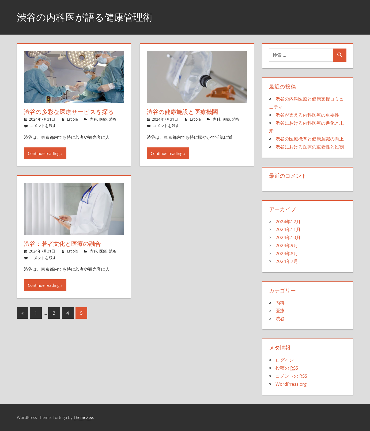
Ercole (72, 119)
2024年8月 (286, 253)
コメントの (291, 376)
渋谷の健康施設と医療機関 (182, 111)
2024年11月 (288, 229)
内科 (93, 119)
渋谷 (112, 119)
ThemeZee (83, 417)
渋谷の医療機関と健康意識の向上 (309, 139)
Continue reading (43, 153)
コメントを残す (43, 125)
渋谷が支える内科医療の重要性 (307, 115)
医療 (103, 119)
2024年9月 (286, 245)
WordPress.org (291, 384)
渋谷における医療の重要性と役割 (309, 147)
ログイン (284, 360)
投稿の (286, 368)
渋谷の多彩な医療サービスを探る (69, 111)
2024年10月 (288, 237)
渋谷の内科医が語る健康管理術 (85, 17)
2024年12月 (288, 221)
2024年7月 (286, 261)
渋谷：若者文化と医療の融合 (62, 243)
